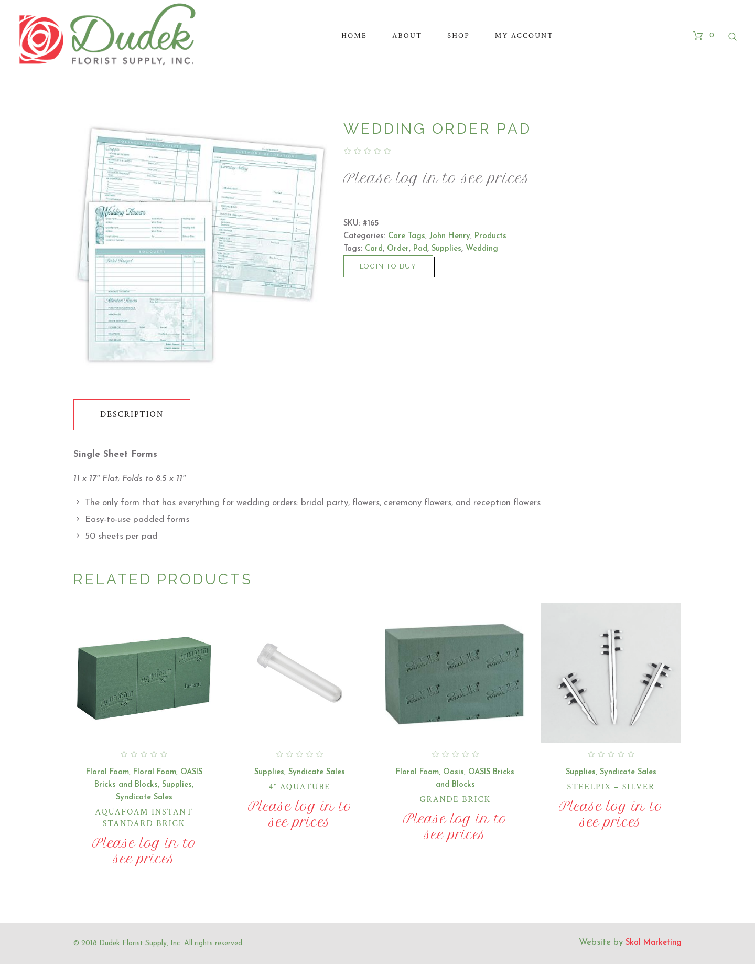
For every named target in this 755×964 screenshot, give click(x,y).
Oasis (453, 772)
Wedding (482, 249)
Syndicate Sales (144, 797)
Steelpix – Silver (611, 786)
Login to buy (388, 266)
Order (398, 249)
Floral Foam (107, 772)
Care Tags (406, 236)
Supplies (446, 249)
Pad (420, 249)
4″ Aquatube (299, 786)
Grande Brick (455, 799)
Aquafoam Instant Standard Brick (144, 818)
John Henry (449, 236)
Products (490, 236)
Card (374, 249)
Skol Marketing (653, 943)
